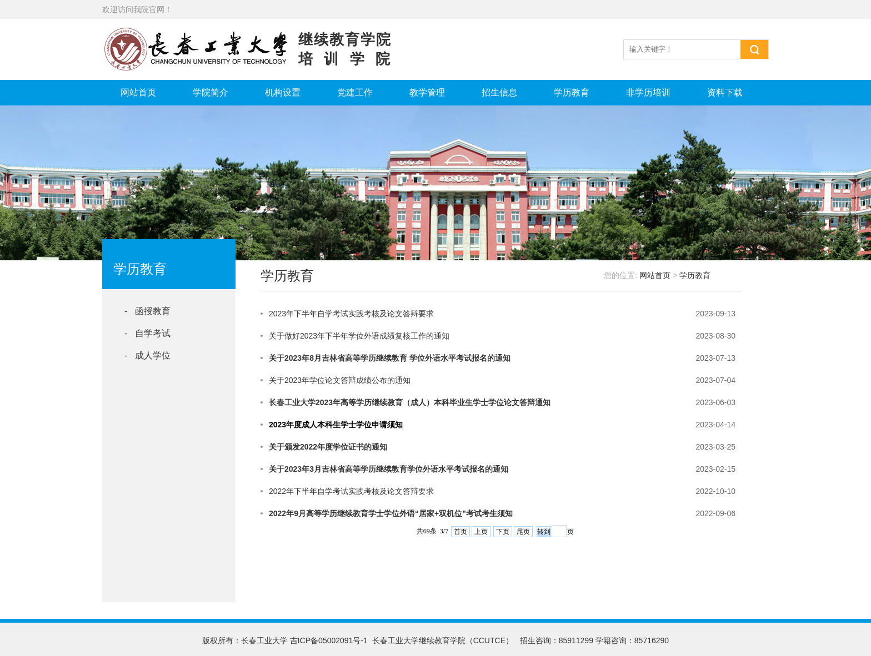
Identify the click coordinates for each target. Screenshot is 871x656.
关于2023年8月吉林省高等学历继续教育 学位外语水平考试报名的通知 (389, 358)
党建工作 (355, 92)
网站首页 (138, 92)
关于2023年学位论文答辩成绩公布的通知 (340, 380)
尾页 (523, 532)
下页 (502, 532)
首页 (460, 532)
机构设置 (283, 92)
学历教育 (571, 92)
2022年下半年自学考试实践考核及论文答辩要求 (351, 491)
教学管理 (427, 92)
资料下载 (725, 92)
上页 (481, 532)
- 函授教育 (147, 311)
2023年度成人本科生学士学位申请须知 (336, 424)
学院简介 (210, 92)
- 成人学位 (147, 355)
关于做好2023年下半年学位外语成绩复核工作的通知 (359, 335)
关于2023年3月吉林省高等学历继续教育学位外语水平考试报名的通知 (388, 469)
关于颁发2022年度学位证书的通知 (328, 446)
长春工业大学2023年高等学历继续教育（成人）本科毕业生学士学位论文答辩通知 (409, 402)
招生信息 (499, 92)
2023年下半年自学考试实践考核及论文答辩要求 (351, 313)
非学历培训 (648, 92)
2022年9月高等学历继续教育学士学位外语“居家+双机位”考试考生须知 (391, 513)
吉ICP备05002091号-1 (329, 640)
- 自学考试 (147, 333)
